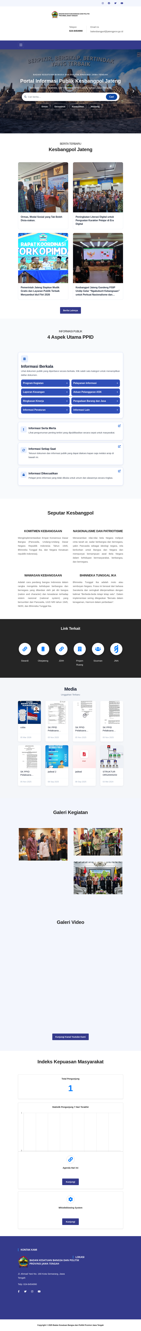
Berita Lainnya (70, 310)
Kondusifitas (78, 106)
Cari (111, 96)
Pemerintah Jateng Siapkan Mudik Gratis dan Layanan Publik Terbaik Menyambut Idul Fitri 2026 (40, 291)
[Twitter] (25, 1291)
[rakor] (43, 844)
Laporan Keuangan (34, 392)
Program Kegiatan (33, 383)
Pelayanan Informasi (84, 383)
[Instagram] (32, 1291)
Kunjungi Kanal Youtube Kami (70, 1037)
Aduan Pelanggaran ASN (87, 392)
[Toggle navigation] (21, 45)
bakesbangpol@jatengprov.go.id (106, 31)
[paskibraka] (98, 842)
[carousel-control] (7, 91)
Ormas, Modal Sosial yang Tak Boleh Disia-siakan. (41, 219)
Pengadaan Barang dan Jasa (89, 401)
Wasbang (95, 106)
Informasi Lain (81, 410)
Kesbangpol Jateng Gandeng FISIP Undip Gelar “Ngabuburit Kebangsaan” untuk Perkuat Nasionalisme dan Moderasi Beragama (98, 291)
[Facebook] (18, 1291)
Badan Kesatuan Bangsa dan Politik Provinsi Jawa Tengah (78, 1325)
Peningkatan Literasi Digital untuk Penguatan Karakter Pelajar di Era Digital (95, 220)
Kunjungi (70, 1182)
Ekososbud (60, 106)
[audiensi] (98, 878)
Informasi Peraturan (34, 410)
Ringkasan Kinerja (33, 401)
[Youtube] (39, 1291)
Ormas (44, 106)
